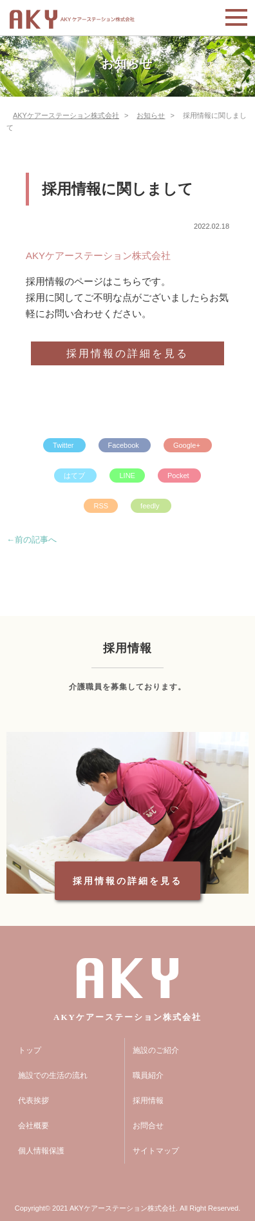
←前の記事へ (31, 539)
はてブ (75, 475)
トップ (29, 1050)
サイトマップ (156, 1150)
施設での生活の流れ (53, 1075)
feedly (150, 506)
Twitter (64, 445)
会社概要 (33, 1125)
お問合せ (148, 1125)
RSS (100, 506)
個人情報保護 (41, 1150)
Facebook (124, 445)
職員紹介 (148, 1075)
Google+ (187, 445)
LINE (127, 475)
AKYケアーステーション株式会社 (98, 255)
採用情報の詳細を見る (127, 353)
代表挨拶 (33, 1100)
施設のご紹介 (156, 1050)
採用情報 (148, 1100)
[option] (127, 813)
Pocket (179, 475)
